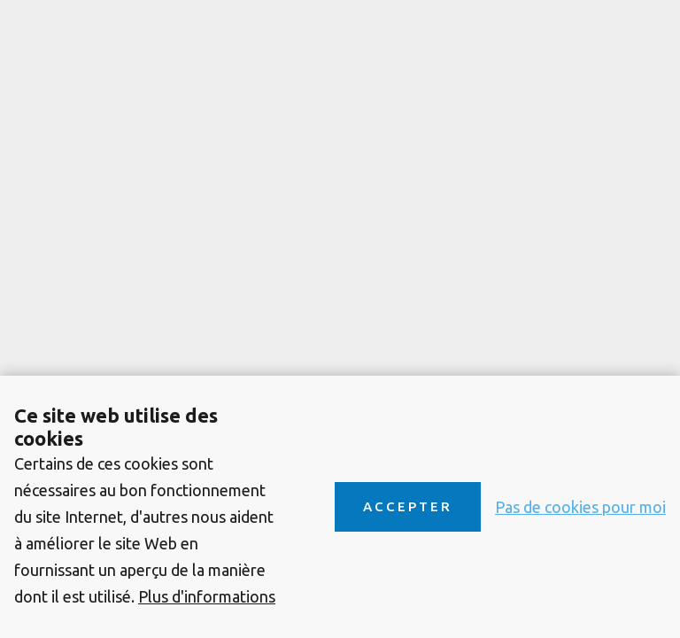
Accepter (407, 506)
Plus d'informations (206, 596)
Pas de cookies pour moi (580, 507)
